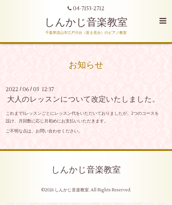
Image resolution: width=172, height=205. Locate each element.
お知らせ (86, 65)
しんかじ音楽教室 (86, 22)
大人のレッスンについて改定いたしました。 (83, 99)
